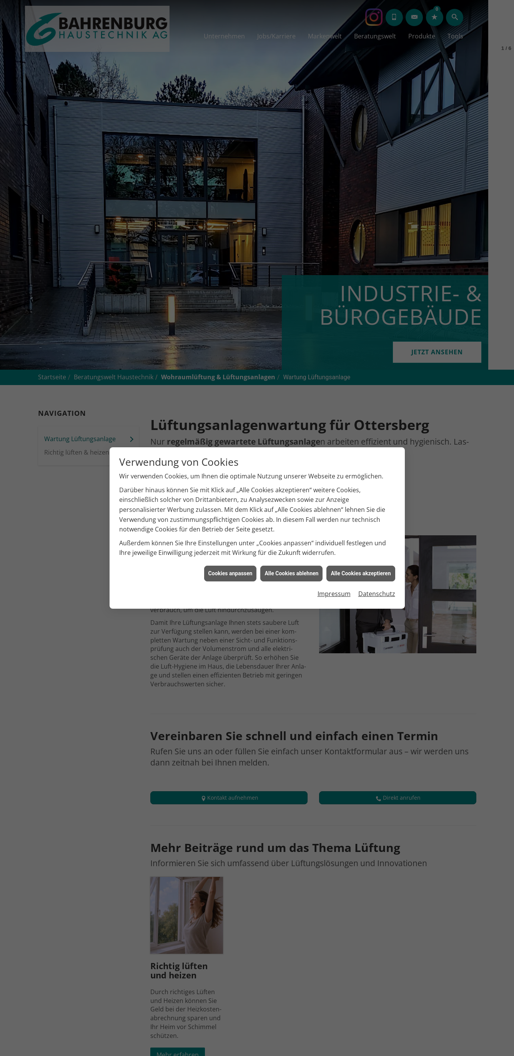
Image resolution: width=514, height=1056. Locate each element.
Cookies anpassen (230, 573)
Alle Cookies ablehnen (291, 573)
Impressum (334, 593)
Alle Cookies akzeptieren (361, 573)
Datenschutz (376, 593)
